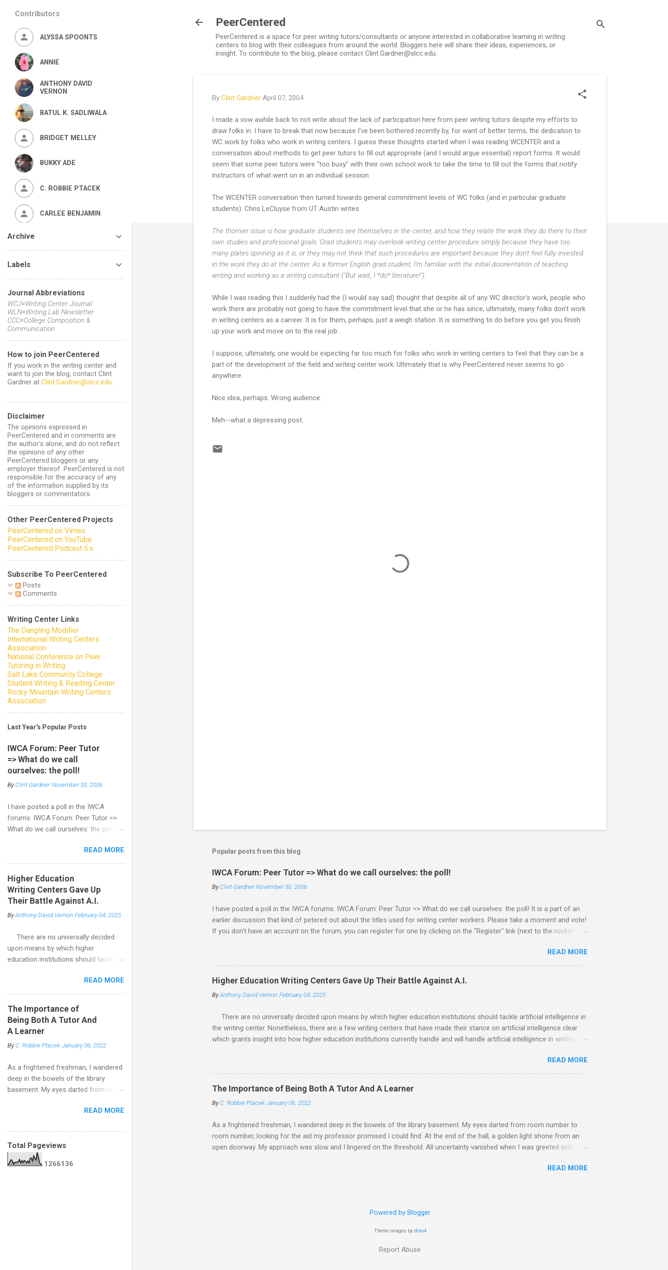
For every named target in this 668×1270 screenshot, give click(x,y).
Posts (28, 585)
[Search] (600, 25)
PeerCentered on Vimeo (46, 530)
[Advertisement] (400, 744)
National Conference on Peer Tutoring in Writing (54, 661)
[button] (582, 95)
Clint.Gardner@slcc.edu (76, 382)
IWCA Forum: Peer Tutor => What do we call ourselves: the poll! (331, 872)
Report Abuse (400, 1249)
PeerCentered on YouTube (49, 539)
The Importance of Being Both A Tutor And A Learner (313, 1088)
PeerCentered (251, 22)
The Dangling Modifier (43, 630)
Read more (567, 952)
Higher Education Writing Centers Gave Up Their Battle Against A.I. (339, 980)
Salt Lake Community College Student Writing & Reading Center (61, 679)
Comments (36, 593)
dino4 (420, 1231)
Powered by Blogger (400, 1212)
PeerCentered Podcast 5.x (50, 548)
